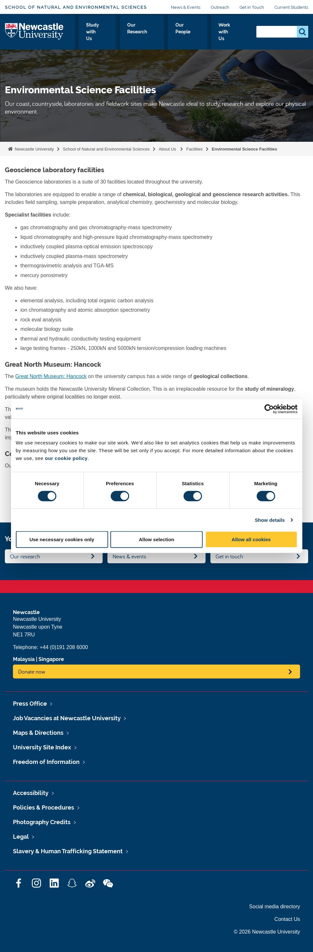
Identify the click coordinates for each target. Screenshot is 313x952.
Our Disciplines (108, 35)
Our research (25, 556)
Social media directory (274, 906)
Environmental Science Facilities (244, 149)
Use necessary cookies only (61, 539)
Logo (34, 34)
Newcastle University (34, 149)
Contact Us (287, 919)
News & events (129, 556)
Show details (270, 519)
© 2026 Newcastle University (267, 932)
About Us (76, 35)
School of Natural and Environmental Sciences (76, 7)
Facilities (194, 149)
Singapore (51, 659)
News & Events (185, 7)
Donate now (31, 671)
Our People (206, 35)
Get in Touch (252, 7)
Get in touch (229, 556)
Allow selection (156, 539)
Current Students (291, 7)
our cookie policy (66, 458)
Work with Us (236, 35)
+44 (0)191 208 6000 (64, 647)
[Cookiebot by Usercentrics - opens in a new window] (269, 409)
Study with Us (142, 35)
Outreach (220, 7)
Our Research (175, 35)
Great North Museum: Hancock (51, 376)
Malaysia (24, 659)
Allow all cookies (251, 539)
